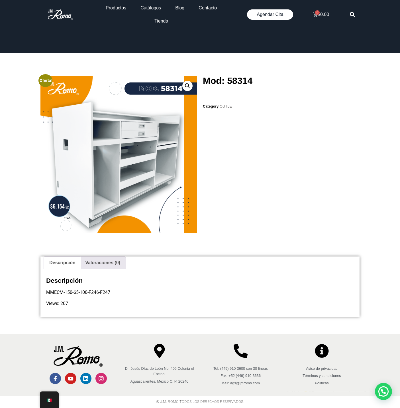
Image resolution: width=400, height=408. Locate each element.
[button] (352, 14)
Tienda (161, 21)
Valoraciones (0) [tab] (102, 262)
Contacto (208, 7)
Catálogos (150, 7)
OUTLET (227, 106)
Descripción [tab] (62, 262)
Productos (116, 7)
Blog (179, 7)
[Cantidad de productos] (208, 94)
